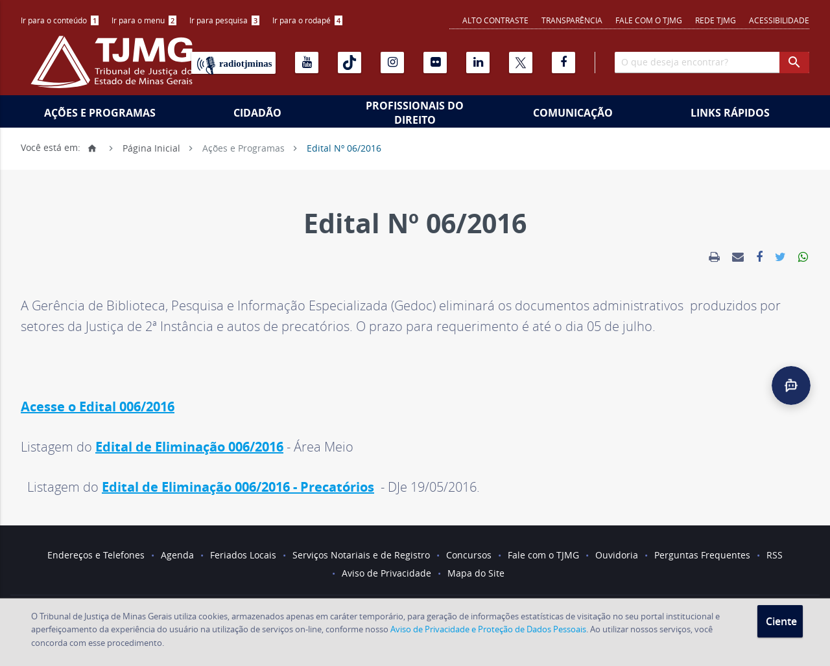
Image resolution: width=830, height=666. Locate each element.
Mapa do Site (475, 573)
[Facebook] (563, 62)
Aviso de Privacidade (386, 573)
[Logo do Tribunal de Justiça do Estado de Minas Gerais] (115, 69)
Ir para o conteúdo (60, 20)
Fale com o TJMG (648, 20)
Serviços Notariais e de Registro (361, 555)
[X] (520, 62)
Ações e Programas (100, 113)
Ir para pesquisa (224, 20)
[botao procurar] (794, 62)
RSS (774, 555)
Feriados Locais (243, 555)
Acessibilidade (779, 20)
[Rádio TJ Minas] (233, 63)
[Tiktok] (349, 62)
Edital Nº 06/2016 (344, 147)
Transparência (571, 20)
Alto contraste (495, 20)
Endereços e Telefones (96, 555)
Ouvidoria (616, 555)
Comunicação (573, 113)
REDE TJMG (715, 20)
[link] (714, 257)
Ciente (781, 621)
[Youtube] (306, 62)
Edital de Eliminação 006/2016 (189, 446)
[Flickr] (435, 62)
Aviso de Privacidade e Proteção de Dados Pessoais (488, 629)
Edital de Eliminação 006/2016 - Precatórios (238, 487)
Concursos (469, 555)
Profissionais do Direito (415, 112)
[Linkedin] (478, 62)
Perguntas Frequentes (702, 555)
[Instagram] (392, 62)
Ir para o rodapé (307, 20)
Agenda (177, 555)
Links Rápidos (730, 113)
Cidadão (257, 113)
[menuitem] (60, 20)
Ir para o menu (144, 20)
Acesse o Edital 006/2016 (97, 406)
